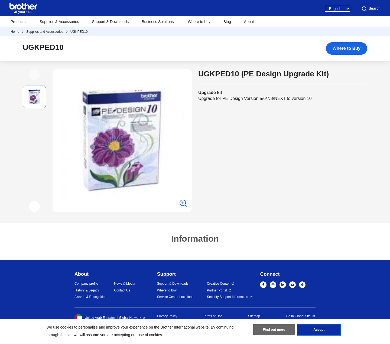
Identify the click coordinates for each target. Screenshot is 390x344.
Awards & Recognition (90, 297)
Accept (319, 331)
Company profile (86, 283)
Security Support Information (227, 297)
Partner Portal (217, 290)
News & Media (124, 283)
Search (371, 8)
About (249, 22)
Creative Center (218, 283)
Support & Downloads (110, 22)
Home (15, 32)
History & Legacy (86, 290)
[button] (34, 74)
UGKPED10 (79, 32)
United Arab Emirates (94, 318)
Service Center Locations (175, 297)
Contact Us (122, 290)
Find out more (274, 331)
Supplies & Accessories (59, 22)
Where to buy (199, 22)
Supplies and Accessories (44, 32)
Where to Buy (346, 48)
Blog (227, 22)
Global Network (130, 318)
